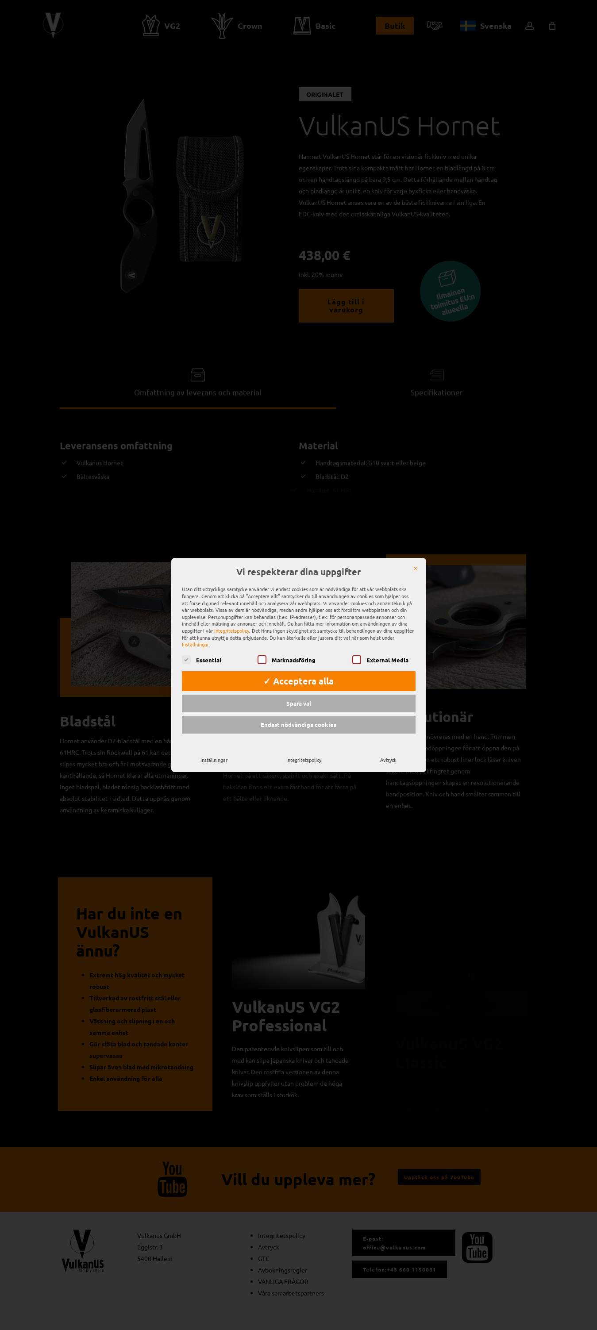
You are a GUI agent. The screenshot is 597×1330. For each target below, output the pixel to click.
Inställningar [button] (195, 634)
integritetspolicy (231, 620)
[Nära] (415, 559)
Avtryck (388, 749)
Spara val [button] (298, 693)
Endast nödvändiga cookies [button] (298, 715)
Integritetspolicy (303, 749)
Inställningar (213, 749)
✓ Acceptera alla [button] (298, 671)
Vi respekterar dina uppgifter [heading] (298, 562)
